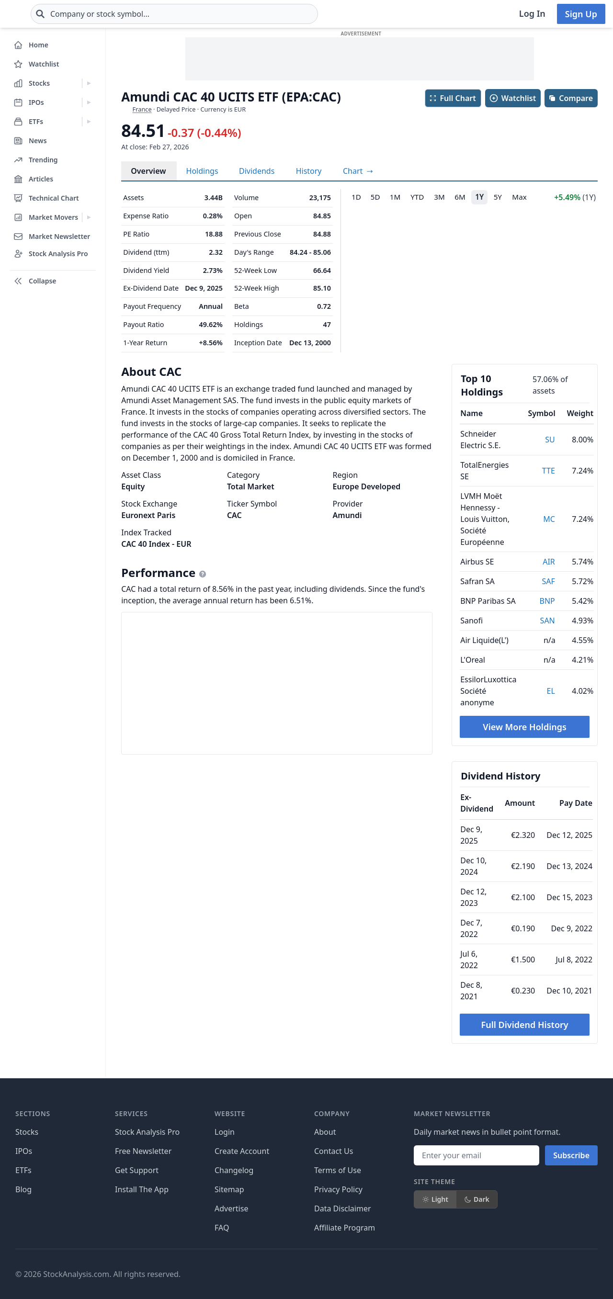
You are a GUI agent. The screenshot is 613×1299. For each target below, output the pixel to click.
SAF (548, 581)
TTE (548, 470)
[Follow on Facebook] (418, 1274)
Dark (476, 1199)
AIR (549, 561)
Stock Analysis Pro (147, 1132)
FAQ (222, 1227)
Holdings (202, 171)
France (142, 109)
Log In (532, 13)
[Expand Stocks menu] (89, 83)
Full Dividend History (524, 1024)
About (325, 1132)
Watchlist (512, 98)
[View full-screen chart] (358, 171)
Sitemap (229, 1189)
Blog (23, 1189)
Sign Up (581, 14)
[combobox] (231, 14)
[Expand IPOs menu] (89, 102)
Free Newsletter (143, 1151)
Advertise (231, 1208)
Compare (570, 98)
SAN (547, 620)
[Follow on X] (445, 1274)
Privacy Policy (338, 1189)
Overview (148, 171)
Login (225, 1132)
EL (551, 691)
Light (435, 1199)
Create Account (242, 1151)
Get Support (137, 1170)
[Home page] (38, 14)
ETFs (23, 1170)
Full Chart (452, 98)
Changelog (234, 1170)
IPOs (23, 1151)
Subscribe (571, 1155)
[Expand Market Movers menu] (89, 217)
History (309, 171)
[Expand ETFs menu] (89, 121)
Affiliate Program (344, 1227)
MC (549, 519)
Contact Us (333, 1151)
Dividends (256, 171)
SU (550, 439)
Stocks (26, 1132)
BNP (547, 601)
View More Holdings (525, 727)
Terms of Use (337, 1170)
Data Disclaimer (342, 1208)
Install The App (142, 1189)
